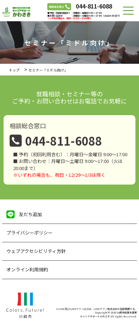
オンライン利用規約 (27, 269)
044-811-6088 (94, 6)
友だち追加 (30, 214)
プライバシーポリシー (29, 232)
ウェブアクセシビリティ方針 (36, 251)
